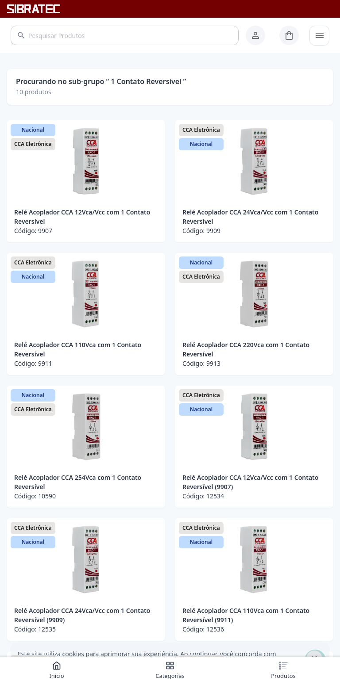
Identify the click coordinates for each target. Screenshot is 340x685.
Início (56, 670)
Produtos (283, 670)
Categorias (170, 670)
